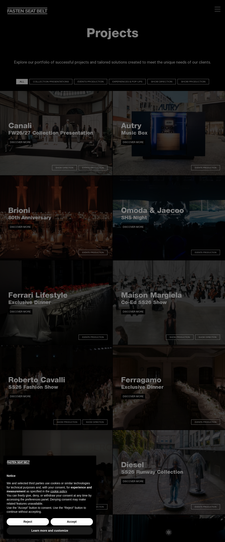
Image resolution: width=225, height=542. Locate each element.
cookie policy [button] (58, 491)
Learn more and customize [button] (49, 530)
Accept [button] (72, 521)
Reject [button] (27, 521)
